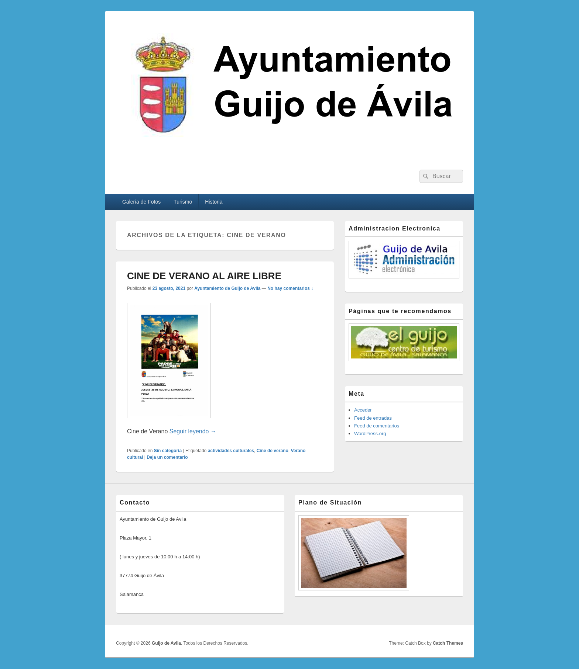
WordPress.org (370, 433)
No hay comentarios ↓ (290, 288)
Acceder (363, 410)
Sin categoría (168, 450)
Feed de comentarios (376, 426)
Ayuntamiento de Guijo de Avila (227, 288)
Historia (213, 202)
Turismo (183, 202)
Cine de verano (272, 450)
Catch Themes (448, 643)
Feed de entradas (373, 418)
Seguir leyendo (192, 431)
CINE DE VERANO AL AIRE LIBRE (204, 275)
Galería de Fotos (141, 202)
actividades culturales (231, 450)
